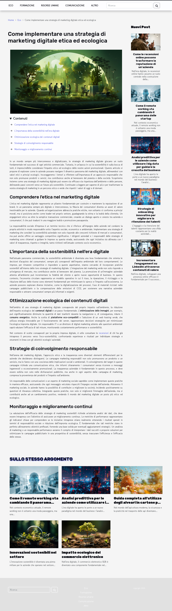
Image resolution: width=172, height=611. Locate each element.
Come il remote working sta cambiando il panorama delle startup (145, 112)
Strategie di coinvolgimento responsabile (33, 143)
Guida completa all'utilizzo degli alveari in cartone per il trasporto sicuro (138, 502)
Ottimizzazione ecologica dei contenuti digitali (37, 137)
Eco (11, 5)
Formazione (27, 5)
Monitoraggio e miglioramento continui (33, 149)
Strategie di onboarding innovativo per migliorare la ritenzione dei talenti (146, 215)
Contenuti (20, 118)
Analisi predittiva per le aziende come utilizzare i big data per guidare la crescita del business (145, 164)
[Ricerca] (129, 5)
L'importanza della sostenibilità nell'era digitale (36, 130)
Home (11, 20)
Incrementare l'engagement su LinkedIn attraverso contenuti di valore (146, 265)
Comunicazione (74, 5)
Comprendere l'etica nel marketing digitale (34, 124)
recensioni (104, 333)
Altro (94, 5)
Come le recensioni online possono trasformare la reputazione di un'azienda (146, 61)
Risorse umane (50, 5)
